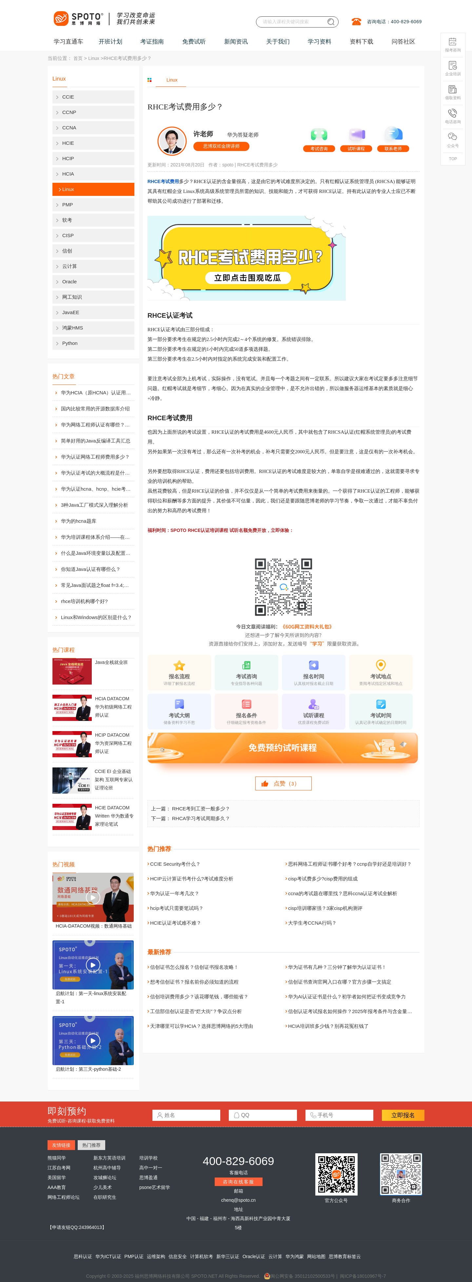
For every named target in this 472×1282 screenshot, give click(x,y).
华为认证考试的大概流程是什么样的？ (97, 473)
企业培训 (453, 68)
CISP (68, 235)
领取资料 (453, 92)
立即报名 (403, 1115)
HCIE (68, 143)
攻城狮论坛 (104, 1177)
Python (70, 343)
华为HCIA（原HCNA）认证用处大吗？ (97, 392)
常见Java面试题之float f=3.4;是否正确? (97, 585)
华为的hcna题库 (78, 521)
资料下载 (361, 41)
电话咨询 (453, 116)
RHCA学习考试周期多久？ (201, 818)
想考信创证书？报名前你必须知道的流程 (194, 982)
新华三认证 (227, 1256)
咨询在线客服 (238, 1181)
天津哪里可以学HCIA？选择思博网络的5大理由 (201, 1026)
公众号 (453, 140)
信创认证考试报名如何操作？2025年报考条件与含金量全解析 (355, 1011)
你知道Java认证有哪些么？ (91, 569)
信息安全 (177, 1256)
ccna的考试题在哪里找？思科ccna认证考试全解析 (342, 893)
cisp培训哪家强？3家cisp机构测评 (325, 908)
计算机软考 (201, 1256)
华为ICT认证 (108, 1256)
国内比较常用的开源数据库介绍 (95, 408)
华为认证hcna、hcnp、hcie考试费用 (97, 489)
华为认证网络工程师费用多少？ (95, 457)
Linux (93, 58)
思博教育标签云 (345, 1256)
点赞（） (287, 783)
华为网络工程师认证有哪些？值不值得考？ (97, 424)
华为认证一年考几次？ (174, 893)
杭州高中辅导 (107, 1167)
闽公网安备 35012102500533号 (299, 1276)
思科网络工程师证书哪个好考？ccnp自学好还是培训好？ (350, 864)
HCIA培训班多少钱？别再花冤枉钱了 (328, 1026)
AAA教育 (57, 1187)
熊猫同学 (57, 1157)
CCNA (69, 127)
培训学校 (148, 1157)
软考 (67, 220)
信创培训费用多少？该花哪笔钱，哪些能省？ (199, 996)
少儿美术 (102, 1187)
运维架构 (156, 1256)
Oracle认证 (254, 1256)
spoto (227, 164)
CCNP (69, 112)
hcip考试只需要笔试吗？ (177, 908)
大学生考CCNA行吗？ (312, 923)
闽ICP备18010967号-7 (363, 1276)
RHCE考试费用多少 (257, 164)
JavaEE (70, 312)
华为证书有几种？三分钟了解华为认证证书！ (337, 967)
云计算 (69, 266)
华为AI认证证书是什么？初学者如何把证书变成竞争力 (347, 996)
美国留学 (57, 1177)
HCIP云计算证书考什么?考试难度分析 (191, 878)
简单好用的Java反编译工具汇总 (95, 440)
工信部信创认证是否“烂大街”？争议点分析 (196, 1011)
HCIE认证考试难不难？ (175, 923)
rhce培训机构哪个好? (84, 601)
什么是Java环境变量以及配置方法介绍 (97, 553)
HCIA (68, 174)
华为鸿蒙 (294, 1256)
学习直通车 (68, 41)
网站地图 (316, 1256)
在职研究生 (104, 1197)
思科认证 (83, 1256)
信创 (67, 251)
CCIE (68, 97)
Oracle (69, 281)
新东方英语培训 (109, 1157)
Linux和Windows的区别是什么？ (96, 617)
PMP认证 (134, 1256)
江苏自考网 (59, 1167)
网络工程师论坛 (64, 1197)
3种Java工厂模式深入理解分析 (94, 505)
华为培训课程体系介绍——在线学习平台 (97, 537)
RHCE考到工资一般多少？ (201, 808)
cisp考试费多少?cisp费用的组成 (323, 878)
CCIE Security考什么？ (175, 864)
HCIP (68, 158)
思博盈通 (148, 1177)
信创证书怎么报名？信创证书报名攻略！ (194, 967)
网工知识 (72, 297)
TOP (453, 159)
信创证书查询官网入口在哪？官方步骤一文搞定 (339, 982)
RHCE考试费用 (163, 181)
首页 (78, 58)
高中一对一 (150, 1167)
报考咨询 (453, 44)
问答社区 (403, 41)
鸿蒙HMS (72, 327)
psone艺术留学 (154, 1187)
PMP (67, 204)
